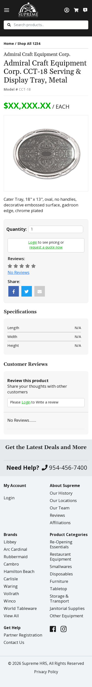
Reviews (57, 515)
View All (11, 616)
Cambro (11, 564)
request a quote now (46, 247)
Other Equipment (66, 616)
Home (9, 43)
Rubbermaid (16, 556)
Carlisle (11, 579)
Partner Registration (23, 635)
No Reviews (18, 272)
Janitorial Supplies (67, 608)
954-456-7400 (64, 467)
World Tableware (20, 608)
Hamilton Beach (19, 571)
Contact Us (14, 642)
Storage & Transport (59, 598)
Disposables (61, 574)
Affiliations (60, 522)
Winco (10, 601)
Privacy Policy (46, 671)
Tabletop (58, 588)
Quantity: (16, 229)
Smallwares (61, 566)
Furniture (59, 581)
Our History (61, 493)
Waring (11, 586)
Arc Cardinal (15, 549)
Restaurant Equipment (60, 556)
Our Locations (63, 500)
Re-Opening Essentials (61, 544)
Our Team (59, 508)
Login (32, 242)
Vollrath (11, 593)
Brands (10, 534)
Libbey (10, 542)
